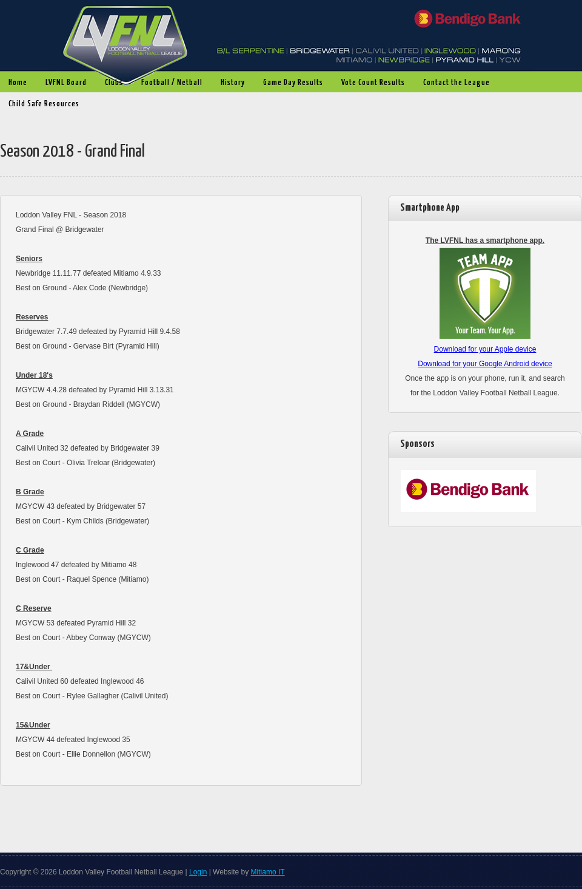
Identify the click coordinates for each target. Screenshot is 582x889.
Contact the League (456, 83)
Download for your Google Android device (485, 363)
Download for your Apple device (485, 349)
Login (198, 872)
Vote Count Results (370, 83)
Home (17, 83)
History (229, 83)
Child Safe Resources (43, 104)
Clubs (110, 83)
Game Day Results (290, 83)
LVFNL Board (63, 83)
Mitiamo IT (268, 872)
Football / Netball (169, 83)
